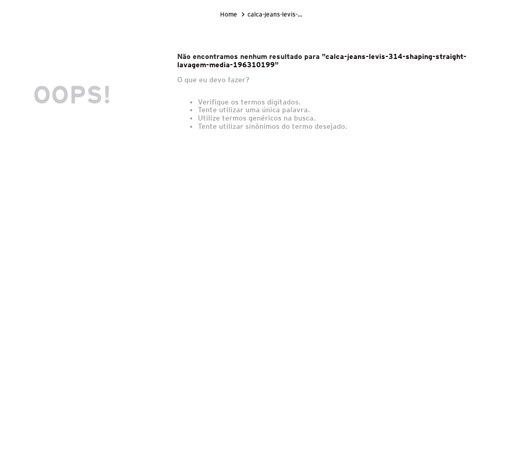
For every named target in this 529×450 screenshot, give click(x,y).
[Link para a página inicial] (229, 14)
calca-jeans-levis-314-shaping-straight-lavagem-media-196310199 (277, 14)
